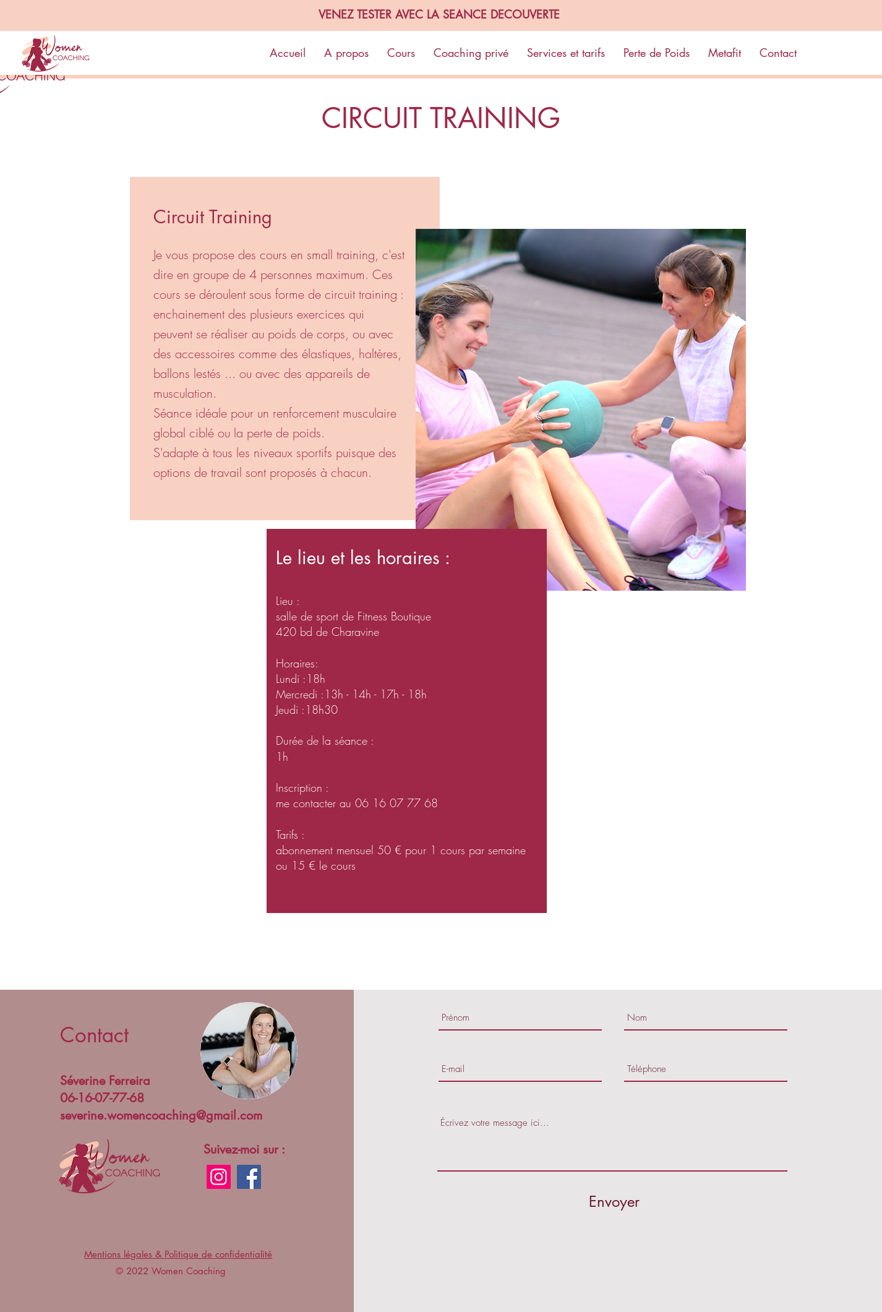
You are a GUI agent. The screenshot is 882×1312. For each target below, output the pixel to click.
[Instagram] (219, 1177)
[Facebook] (249, 1177)
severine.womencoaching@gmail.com (161, 1115)
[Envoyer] (614, 1202)
